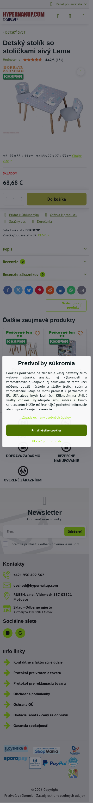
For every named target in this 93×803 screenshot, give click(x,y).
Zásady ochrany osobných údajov (46, 417)
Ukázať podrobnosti (46, 441)
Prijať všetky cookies (46, 430)
